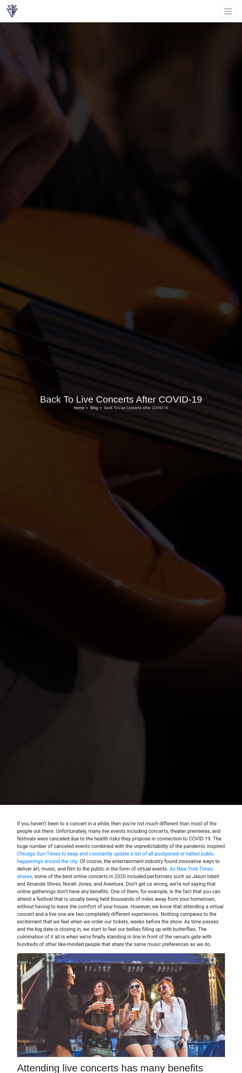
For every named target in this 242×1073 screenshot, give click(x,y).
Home (79, 408)
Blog (94, 408)
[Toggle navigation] (228, 11)
